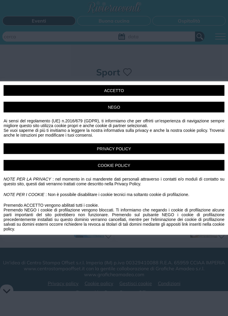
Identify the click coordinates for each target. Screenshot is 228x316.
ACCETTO (114, 90)
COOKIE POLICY (114, 165)
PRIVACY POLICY (114, 148)
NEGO (114, 107)
